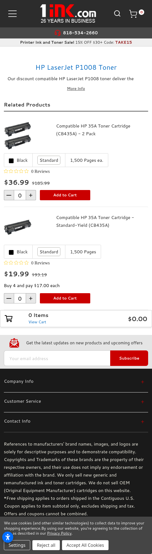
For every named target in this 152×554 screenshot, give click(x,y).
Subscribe (129, 358)
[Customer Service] (74, 401)
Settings (17, 545)
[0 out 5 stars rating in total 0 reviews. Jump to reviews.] (27, 171)
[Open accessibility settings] (7, 537)
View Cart (37, 322)
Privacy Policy (59, 533)
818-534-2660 (80, 33)
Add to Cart (65, 195)
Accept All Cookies (85, 545)
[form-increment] (20, 195)
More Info (76, 88)
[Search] (117, 13)
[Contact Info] (74, 421)
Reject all (46, 545)
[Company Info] (74, 381)
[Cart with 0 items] (136, 14)
